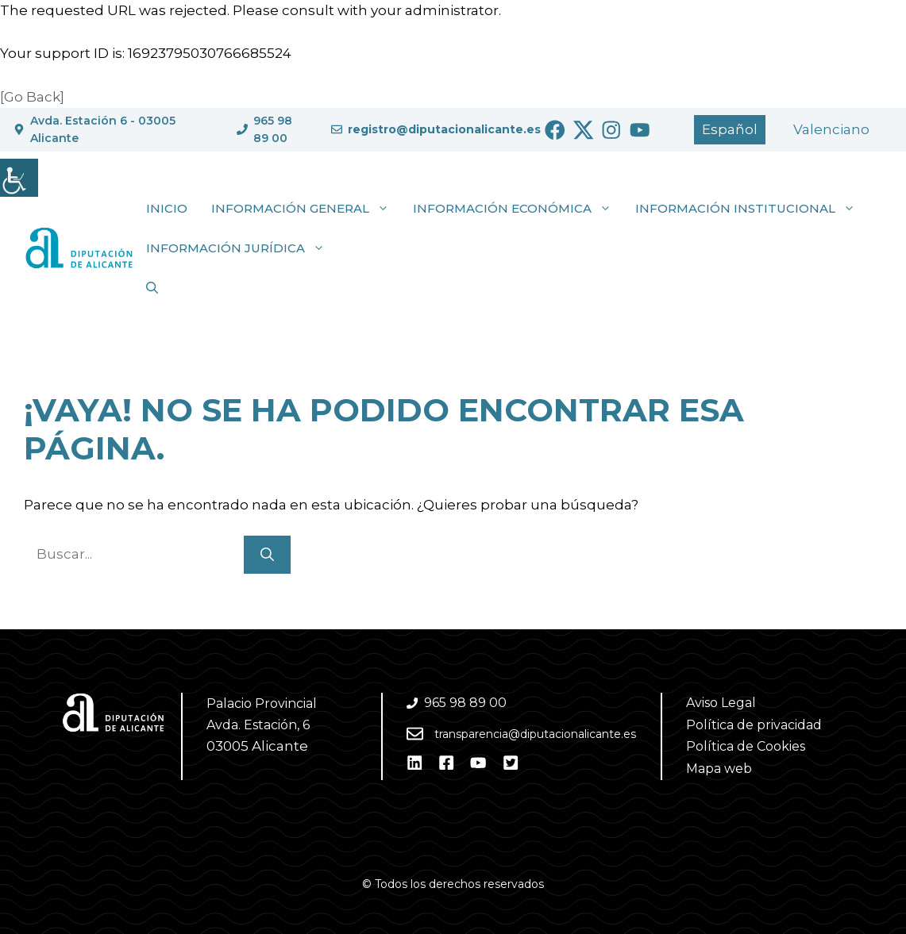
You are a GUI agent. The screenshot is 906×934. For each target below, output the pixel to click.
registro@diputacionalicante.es (444, 129)
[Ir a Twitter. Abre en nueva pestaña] (583, 130)
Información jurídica (241, 248)
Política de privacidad (754, 724)
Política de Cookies (745, 746)
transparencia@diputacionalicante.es (535, 734)
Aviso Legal (721, 702)
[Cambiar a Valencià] (831, 129)
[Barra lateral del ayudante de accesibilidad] (19, 178)
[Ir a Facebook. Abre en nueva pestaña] (555, 130)
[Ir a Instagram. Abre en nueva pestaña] (611, 130)
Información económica (518, 209)
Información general (306, 209)
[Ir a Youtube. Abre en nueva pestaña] (640, 130)
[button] (152, 288)
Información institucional (751, 209)
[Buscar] (267, 555)
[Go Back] (32, 97)
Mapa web (719, 768)
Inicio (166, 208)
